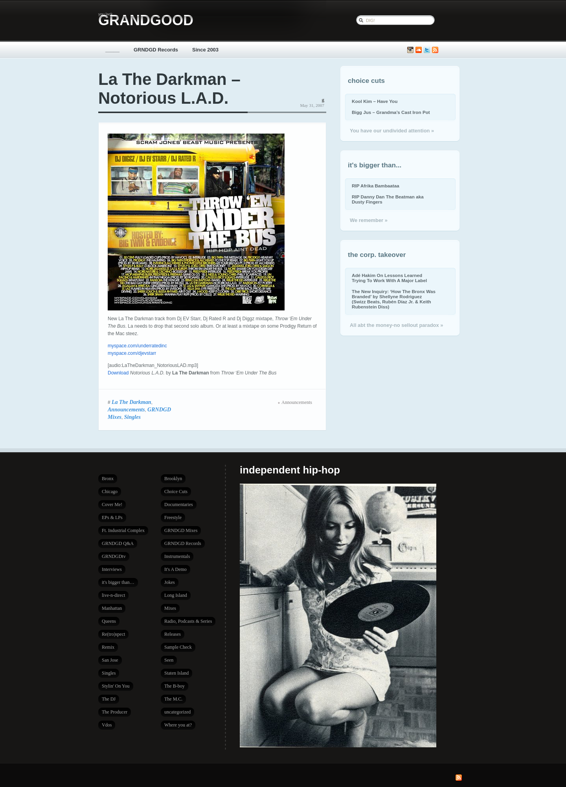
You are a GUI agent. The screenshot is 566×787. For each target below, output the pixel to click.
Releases (172, 634)
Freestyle (173, 517)
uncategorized (177, 712)
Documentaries (178, 504)
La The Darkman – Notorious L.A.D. (169, 88)
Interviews (112, 569)
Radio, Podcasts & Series (188, 621)
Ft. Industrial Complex (123, 530)
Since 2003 (205, 50)
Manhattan (112, 608)
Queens (109, 621)
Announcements (126, 409)
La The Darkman (131, 402)
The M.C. (173, 699)
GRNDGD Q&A (118, 543)
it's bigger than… (118, 582)
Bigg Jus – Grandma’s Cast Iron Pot (391, 112)
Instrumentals (177, 556)
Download (118, 373)
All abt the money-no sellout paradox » (396, 325)
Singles (132, 417)
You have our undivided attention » (392, 131)
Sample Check (178, 647)
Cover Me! (112, 504)
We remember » (369, 220)
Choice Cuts (175, 491)
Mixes (170, 608)
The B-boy (174, 686)
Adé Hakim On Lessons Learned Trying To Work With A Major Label (389, 278)
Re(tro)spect (113, 634)
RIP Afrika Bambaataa (375, 185)
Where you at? (178, 725)
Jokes (169, 582)
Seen (168, 660)
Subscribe (435, 50)
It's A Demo (175, 569)
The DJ (109, 699)
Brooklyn (173, 478)
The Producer (114, 712)
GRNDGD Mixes (180, 530)
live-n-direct (113, 595)
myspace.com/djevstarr (132, 353)
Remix (108, 647)
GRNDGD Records (156, 50)
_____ (112, 50)
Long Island (175, 595)
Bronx (108, 478)
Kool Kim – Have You (374, 101)
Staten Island (176, 673)
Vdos (107, 725)
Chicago (110, 491)
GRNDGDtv (114, 556)
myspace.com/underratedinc (137, 346)
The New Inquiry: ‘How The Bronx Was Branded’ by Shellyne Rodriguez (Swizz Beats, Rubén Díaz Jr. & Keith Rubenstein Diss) (394, 299)
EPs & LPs (112, 517)
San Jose (110, 660)
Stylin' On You (116, 686)
